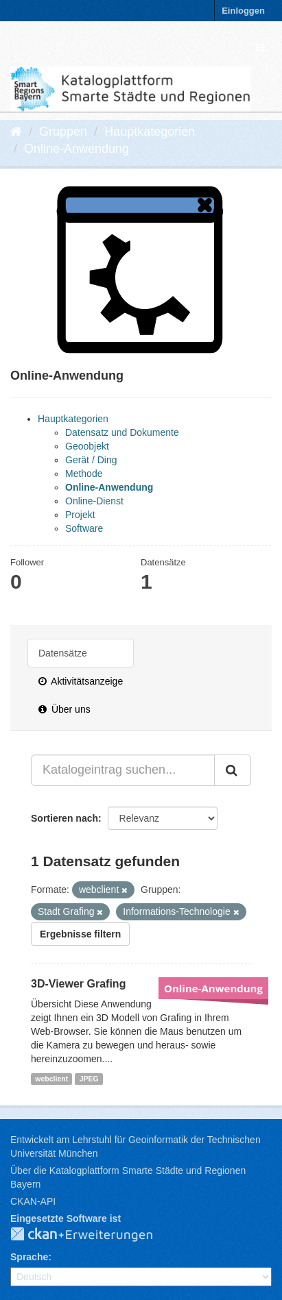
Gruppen (63, 131)
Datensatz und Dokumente (122, 432)
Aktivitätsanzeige (80, 681)
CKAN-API (33, 1201)
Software (84, 528)
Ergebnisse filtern (80, 934)
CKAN (92, 1235)
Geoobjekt (87, 446)
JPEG (89, 1079)
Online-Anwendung (76, 149)
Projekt (80, 514)
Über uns (64, 709)
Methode (83, 473)
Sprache (29, 1256)
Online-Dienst (94, 500)
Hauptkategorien (149, 131)
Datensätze (62, 653)
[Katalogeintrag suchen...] (123, 770)
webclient (51, 1079)
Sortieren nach (64, 818)
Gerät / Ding (91, 459)
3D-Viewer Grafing (78, 984)
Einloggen (243, 10)
